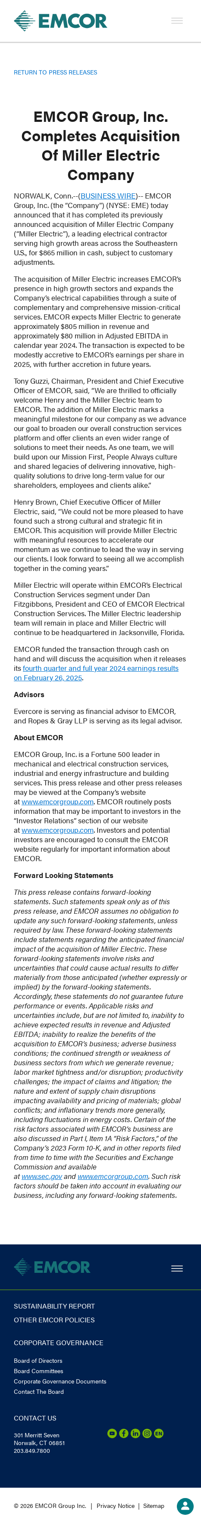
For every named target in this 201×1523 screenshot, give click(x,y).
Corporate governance (59, 1342)
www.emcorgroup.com (58, 801)
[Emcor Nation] (158, 1435)
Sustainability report (54, 1306)
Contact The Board (39, 1391)
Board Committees (38, 1370)
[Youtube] (112, 1435)
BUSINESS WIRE (108, 195)
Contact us (35, 1418)
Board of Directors (38, 1360)
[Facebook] (124, 1435)
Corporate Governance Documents (60, 1381)
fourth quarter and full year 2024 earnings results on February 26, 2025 (96, 672)
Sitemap (153, 1505)
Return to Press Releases (55, 72)
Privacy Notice (116, 1505)
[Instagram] (147, 1435)
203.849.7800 (32, 1450)
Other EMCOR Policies (54, 1319)
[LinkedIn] (135, 1435)
